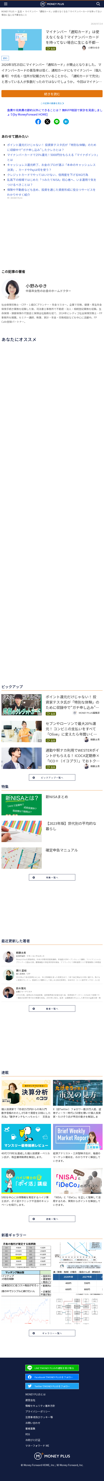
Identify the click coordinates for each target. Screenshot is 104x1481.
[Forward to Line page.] (52, 1368)
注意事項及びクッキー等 (39, 1417)
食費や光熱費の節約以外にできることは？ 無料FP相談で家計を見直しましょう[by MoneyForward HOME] (55, 112)
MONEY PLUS (7, 11)
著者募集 (30, 1428)
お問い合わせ (32, 1423)
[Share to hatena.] (66, 121)
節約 (5, 58)
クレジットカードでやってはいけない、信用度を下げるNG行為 (47, 175)
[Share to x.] (47, 121)
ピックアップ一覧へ (52, 777)
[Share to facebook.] (38, 121)
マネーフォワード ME (37, 1445)
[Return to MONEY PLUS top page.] (52, 3)
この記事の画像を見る (51, 103)
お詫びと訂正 (32, 1440)
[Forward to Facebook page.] (52, 1377)
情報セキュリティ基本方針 (40, 1405)
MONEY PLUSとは (35, 1394)
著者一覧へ (52, 1008)
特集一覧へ (52, 877)
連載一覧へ (52, 1218)
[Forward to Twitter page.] (52, 1386)
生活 (19, 11)
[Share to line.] (57, 121)
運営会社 (30, 1400)
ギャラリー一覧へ (52, 1333)
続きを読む (52, 94)
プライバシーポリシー (37, 1411)
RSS (27, 1434)
